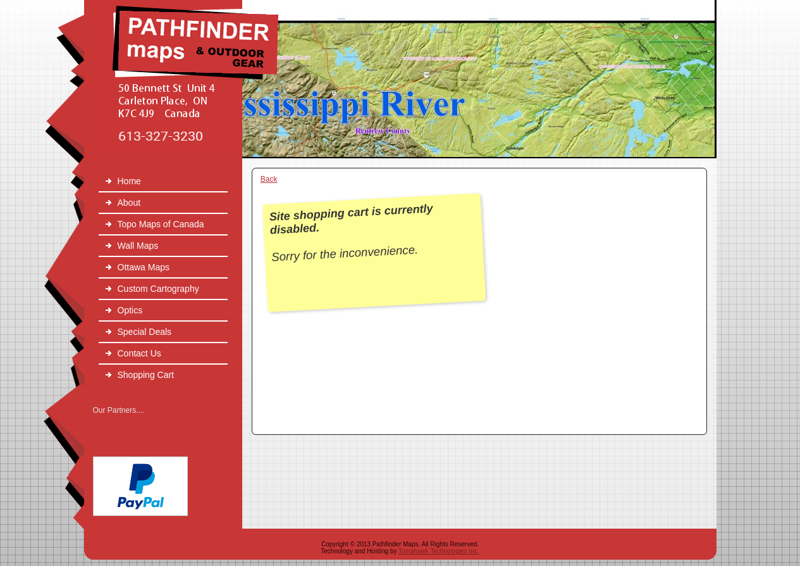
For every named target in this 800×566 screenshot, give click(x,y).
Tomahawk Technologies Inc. (438, 551)
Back (269, 179)
